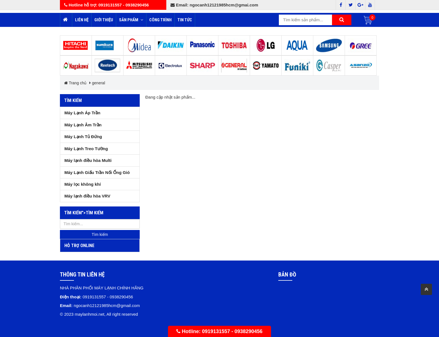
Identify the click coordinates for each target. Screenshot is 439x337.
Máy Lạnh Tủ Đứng (83, 136)
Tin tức (185, 19)
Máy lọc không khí (82, 184)
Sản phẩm (131, 19)
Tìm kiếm (73, 100)
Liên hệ (81, 19)
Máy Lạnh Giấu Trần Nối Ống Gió (97, 172)
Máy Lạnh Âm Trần (83, 124)
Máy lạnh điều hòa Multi (88, 160)
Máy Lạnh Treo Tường (86, 148)
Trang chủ (75, 83)
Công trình (160, 19)
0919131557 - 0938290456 (232, 331)
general (98, 83)
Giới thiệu (103, 19)
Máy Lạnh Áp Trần (82, 112)
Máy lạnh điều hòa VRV (87, 196)
